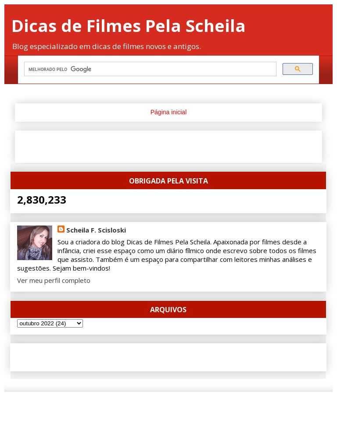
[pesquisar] (149, 69)
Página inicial (169, 112)
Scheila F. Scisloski (96, 230)
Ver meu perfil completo (53, 280)
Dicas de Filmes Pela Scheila (128, 25)
